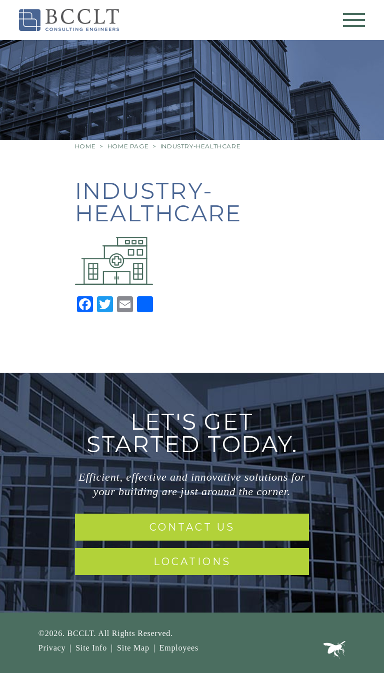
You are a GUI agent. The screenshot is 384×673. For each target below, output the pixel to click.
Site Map (133, 648)
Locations (192, 562)
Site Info (91, 648)
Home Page (128, 146)
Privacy (52, 648)
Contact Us (192, 527)
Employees (179, 648)
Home (85, 146)
